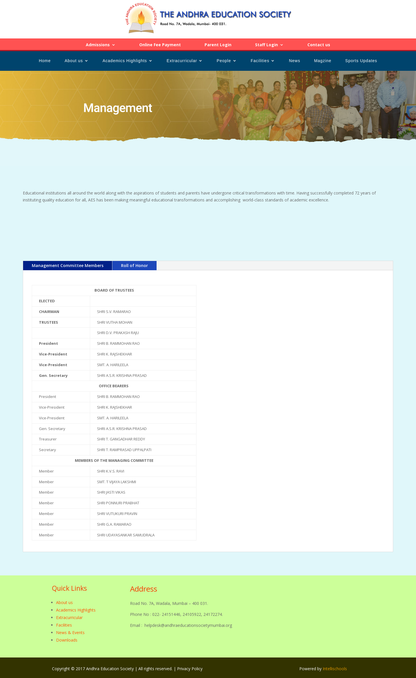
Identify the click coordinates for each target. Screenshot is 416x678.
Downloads (66, 640)
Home (45, 61)
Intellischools (335, 668)
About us (74, 61)
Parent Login (218, 45)
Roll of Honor (134, 265)
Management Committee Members (67, 265)
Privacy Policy (190, 668)
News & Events (70, 632)
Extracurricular (182, 61)
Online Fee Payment (160, 45)
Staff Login (266, 45)
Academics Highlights (125, 61)
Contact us (318, 45)
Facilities (260, 61)
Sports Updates (361, 61)
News (294, 61)
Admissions (98, 45)
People (224, 61)
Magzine (322, 61)
